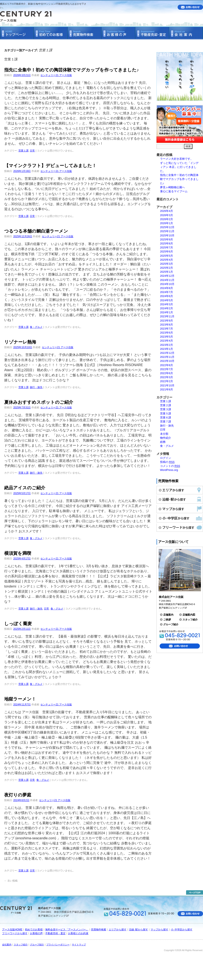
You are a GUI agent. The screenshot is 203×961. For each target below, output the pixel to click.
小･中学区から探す (181, 929)
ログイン (165, 457)
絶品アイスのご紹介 (24, 487)
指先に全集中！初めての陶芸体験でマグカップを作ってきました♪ (71, 69)
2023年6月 (166, 332)
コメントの (170, 466)
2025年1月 (166, 271)
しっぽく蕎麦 (18, 623)
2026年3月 (166, 215)
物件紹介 (165, 437)
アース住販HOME (12, 929)
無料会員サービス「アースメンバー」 (66, 929)
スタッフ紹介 (190, 619)
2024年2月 (166, 308)
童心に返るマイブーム (174, 191)
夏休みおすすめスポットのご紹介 (38, 402)
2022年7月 (166, 369)
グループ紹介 (170, 624)
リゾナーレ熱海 (20, 341)
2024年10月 (167, 284)
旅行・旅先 (36, 387)
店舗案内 (168, 614)
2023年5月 (166, 336)
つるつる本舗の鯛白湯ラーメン (36, 231)
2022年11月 (167, 357)
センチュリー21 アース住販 (56, 75)
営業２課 (165, 405)
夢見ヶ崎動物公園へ (172, 187)
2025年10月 (167, 235)
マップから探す (159, 929)
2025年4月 (166, 259)
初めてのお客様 (34, 929)
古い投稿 (11, 880)
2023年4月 (166, 340)
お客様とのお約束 (78, 933)
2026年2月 (166, 219)
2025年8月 (166, 243)
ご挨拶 (167, 619)
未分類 (164, 433)
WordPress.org (169, 470)
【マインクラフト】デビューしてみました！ (50, 165)
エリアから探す (117, 929)
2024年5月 (166, 300)
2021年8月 (166, 389)
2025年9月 (166, 239)
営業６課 (165, 417)
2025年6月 (166, 251)
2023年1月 (166, 348)
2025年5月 (166, 255)
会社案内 (6, 944)
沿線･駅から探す (138, 929)
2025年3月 (166, 263)
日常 (32, 150)
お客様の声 (36, 933)
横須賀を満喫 (17, 553)
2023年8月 (166, 324)
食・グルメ (36, 327)
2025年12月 (167, 227)
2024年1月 (166, 312)
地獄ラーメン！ (20, 699)
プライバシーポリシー (58, 944)
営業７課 (165, 421)
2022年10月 (167, 361)
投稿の (167, 462)
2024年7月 (166, 292)
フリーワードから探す (14, 933)
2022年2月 (166, 381)
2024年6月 (166, 296)
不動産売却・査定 (55, 933)
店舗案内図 (188, 614)
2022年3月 (166, 377)
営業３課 (165, 409)
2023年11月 (167, 316)
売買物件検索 (98, 929)
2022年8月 (166, 365)
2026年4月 (166, 211)
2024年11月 (167, 280)
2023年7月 (166, 328)
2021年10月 (167, 385)
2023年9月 (166, 320)
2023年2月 (166, 344)
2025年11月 (167, 231)
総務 (163, 441)
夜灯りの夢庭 (17, 794)
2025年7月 (166, 247)
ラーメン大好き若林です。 (176, 158)
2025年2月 (166, 267)
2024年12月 (167, 275)
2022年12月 (167, 352)
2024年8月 (166, 288)
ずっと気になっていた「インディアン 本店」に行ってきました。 (179, 167)
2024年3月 (166, 304)
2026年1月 (166, 223)
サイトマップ (79, 944)
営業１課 (23, 150)
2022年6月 (166, 373)
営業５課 (165, 413)
